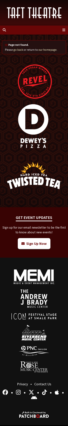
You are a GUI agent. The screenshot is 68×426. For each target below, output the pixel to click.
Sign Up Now (34, 243)
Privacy (23, 383)
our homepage (47, 49)
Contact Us (42, 383)
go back (18, 49)
